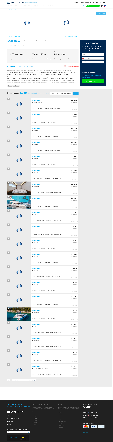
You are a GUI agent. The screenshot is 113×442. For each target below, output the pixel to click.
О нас (9, 416)
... (55, 6)
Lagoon (23, 10)
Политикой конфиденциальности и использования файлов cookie (93, 75)
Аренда (9, 6)
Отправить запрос (93, 81)
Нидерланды (36, 429)
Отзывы (30, 66)
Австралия (60, 427)
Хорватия (35, 414)
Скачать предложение (72, 66)
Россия (60, 414)
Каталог (23, 6)
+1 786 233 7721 (94, 412)
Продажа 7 (32, 93)
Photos (101, 13)
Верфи (30, 6)
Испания (35, 422)
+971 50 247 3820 (93, 417)
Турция (34, 424)
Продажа (16, 6)
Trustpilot (85, 432)
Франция (17, 36)
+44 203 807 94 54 (94, 415)
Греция (34, 416)
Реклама (10, 421)
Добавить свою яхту (15, 404)
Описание (11, 66)
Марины (43, 6)
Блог (9, 424)
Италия (35, 418)
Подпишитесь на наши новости (17, 429)
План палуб (21, 66)
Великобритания (62, 421)
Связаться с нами (13, 418)
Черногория (61, 425)
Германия (35, 426)
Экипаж (50, 6)
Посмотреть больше (13, 86)
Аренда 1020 (43, 93)
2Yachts (10, 10)
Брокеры (36, 6)
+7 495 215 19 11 (99, 2)
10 (32, 380)
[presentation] (93, 67)
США (59, 412)
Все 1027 (23, 93)
